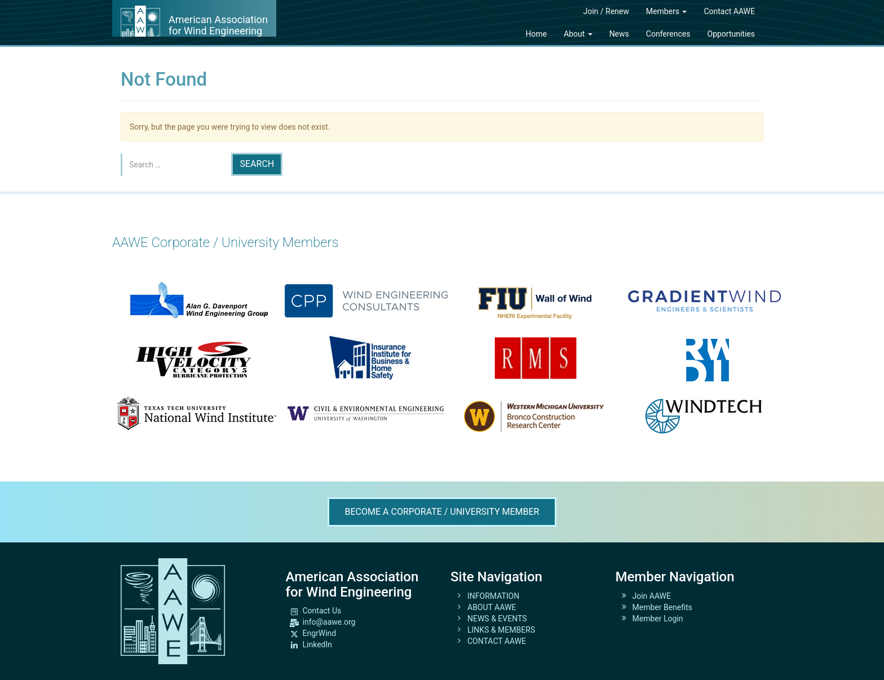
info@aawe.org (329, 621)
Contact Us (322, 610)
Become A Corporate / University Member (442, 511)
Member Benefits (662, 607)
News (619, 33)
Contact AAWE (729, 11)
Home (536, 33)
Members (666, 11)
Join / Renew (606, 11)
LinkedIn (318, 644)
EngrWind (320, 633)
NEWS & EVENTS (497, 618)
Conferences (668, 33)
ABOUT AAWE (491, 607)
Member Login (658, 618)
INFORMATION (493, 595)
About (578, 33)
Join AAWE (652, 595)
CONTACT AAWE (496, 641)
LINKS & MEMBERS (501, 629)
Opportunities (731, 33)
